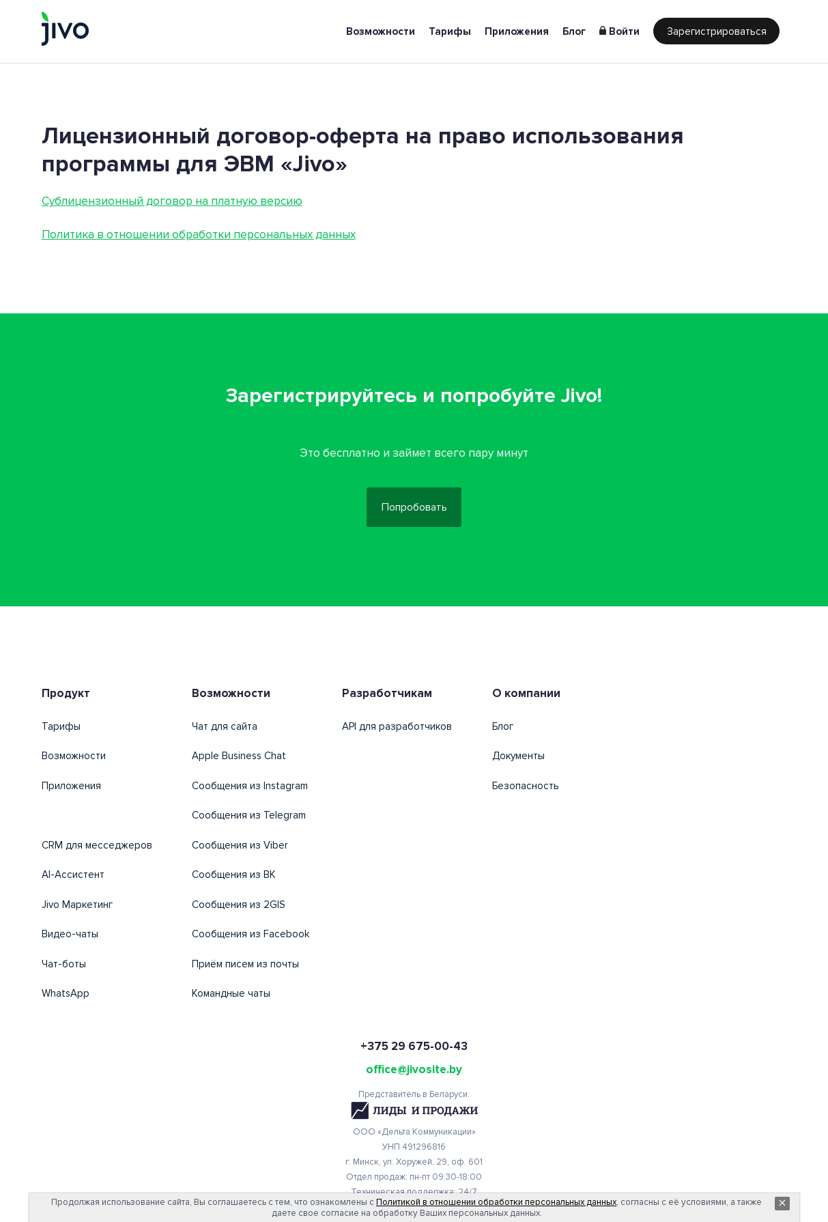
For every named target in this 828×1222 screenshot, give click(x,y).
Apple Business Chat (239, 758)
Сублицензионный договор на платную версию (172, 201)
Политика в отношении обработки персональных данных (199, 234)
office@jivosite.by (414, 1071)
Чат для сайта (224, 728)
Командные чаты (231, 995)
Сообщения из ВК (234, 876)
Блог (574, 31)
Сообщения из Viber (240, 847)
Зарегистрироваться (717, 31)
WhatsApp (65, 995)
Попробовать (414, 508)
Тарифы (450, 31)
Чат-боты (64, 966)
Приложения (517, 31)
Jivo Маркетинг (77, 906)
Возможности (380, 31)
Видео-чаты (70, 936)
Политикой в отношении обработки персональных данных (496, 1202)
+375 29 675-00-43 (414, 1048)
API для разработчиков (397, 728)
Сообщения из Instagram (250, 788)
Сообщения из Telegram (249, 817)
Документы (518, 758)
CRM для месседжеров (97, 847)
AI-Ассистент (73, 876)
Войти (624, 31)
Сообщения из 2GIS (238, 906)
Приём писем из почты (245, 966)
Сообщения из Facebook (250, 936)
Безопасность (525, 788)
